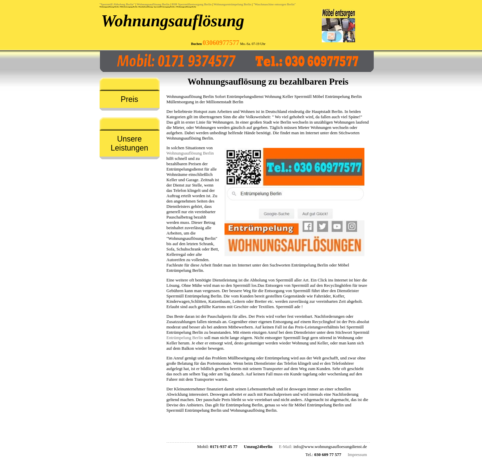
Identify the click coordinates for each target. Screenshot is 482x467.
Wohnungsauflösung (172, 20)
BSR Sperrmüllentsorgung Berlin (192, 4)
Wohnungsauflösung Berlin (153, 4)
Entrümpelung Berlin (185, 337)
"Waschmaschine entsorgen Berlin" (274, 4)
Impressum (357, 454)
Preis (129, 99)
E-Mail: (285, 446)
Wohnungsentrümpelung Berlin (232, 4)
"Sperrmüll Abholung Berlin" (117, 4)
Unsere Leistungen (129, 143)
